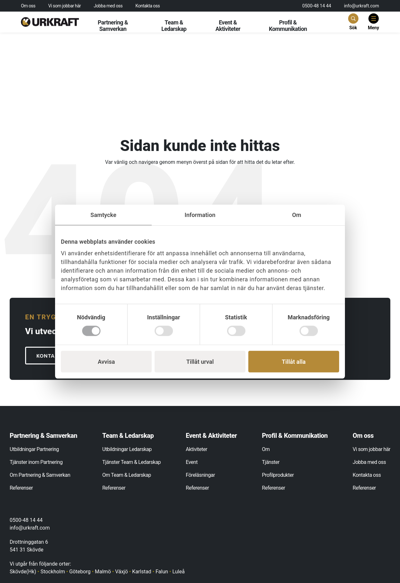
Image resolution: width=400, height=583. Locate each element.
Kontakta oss (148, 6)
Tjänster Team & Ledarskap (131, 462)
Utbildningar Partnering (34, 449)
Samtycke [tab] (103, 214)
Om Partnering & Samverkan (40, 475)
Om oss (28, 6)
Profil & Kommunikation (288, 25)
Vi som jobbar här (64, 6)
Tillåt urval (200, 361)
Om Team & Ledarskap (126, 475)
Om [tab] (296, 214)
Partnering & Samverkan (113, 25)
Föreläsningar (200, 475)
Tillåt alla (294, 361)
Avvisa (106, 361)
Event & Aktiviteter (227, 25)
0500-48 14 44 (316, 5)
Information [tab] (200, 214)
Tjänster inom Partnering (36, 462)
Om (266, 449)
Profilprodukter (278, 475)
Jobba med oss (108, 6)
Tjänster (270, 462)
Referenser (21, 488)
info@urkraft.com (361, 5)
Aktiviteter (196, 449)
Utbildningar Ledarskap (126, 449)
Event (192, 462)
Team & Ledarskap (173, 25)
